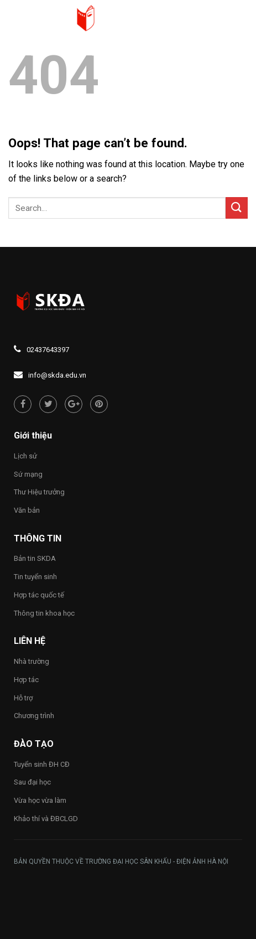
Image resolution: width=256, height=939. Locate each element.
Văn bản (27, 510)
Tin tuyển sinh (35, 576)
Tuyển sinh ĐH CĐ (42, 764)
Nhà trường (31, 661)
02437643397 (48, 349)
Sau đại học (32, 782)
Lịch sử (25, 456)
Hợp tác (26, 679)
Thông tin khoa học (44, 613)
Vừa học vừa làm (40, 800)
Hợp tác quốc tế (39, 595)
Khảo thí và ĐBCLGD (46, 818)
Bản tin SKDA (35, 558)
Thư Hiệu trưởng (39, 492)
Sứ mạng (28, 474)
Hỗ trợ (23, 698)
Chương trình (34, 715)
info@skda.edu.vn (57, 375)
